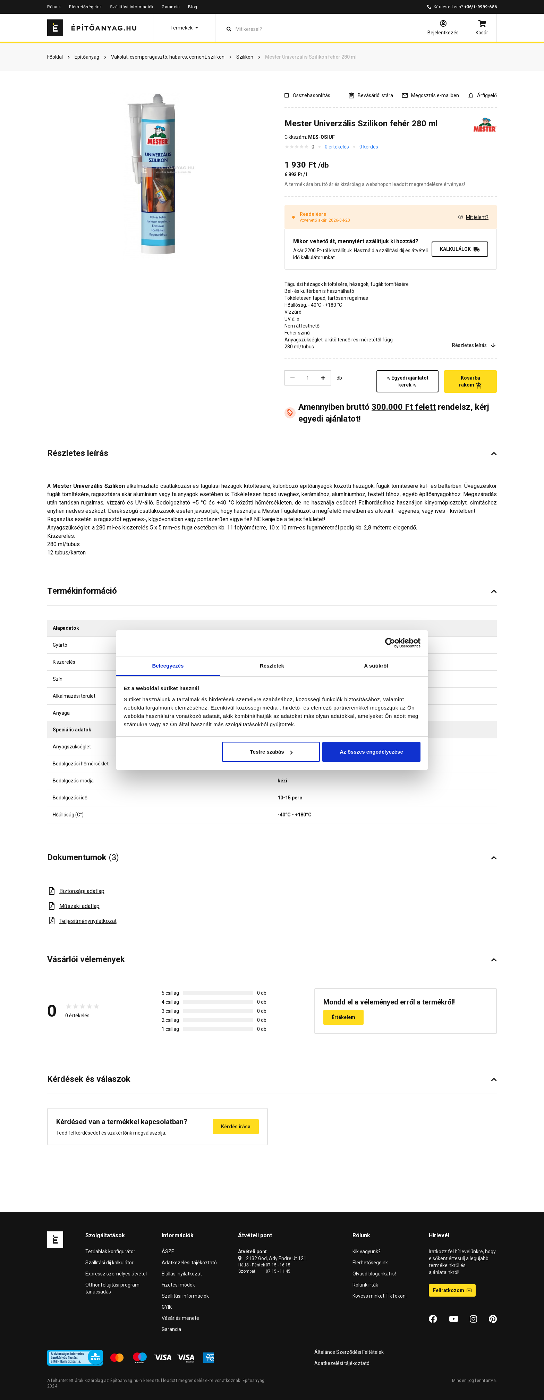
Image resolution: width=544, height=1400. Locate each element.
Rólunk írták (365, 1285)
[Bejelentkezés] (443, 28)
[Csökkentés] (292, 378)
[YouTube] (453, 1319)
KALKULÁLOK (460, 249)
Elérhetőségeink (85, 7)
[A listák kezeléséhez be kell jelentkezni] (370, 95)
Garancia (171, 7)
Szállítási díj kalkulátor (109, 1262)
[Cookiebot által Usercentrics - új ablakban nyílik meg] (390, 643)
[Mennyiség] (308, 377)
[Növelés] (323, 378)
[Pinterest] (493, 1319)
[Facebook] (433, 1319)
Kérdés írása (235, 1126)
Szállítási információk (131, 7)
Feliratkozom (452, 1290)
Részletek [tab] (272, 666)
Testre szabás (271, 752)
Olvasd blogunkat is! (374, 1273)
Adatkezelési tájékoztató (189, 1262)
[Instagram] (473, 1319)
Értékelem (343, 1017)
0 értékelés (337, 147)
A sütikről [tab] (376, 666)
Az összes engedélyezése (371, 752)
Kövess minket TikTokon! (379, 1296)
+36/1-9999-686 (480, 7)
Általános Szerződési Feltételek (349, 1352)
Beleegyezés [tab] (168, 666)
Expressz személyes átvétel (116, 1273)
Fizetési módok (178, 1285)
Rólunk (54, 7)
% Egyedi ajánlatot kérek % (407, 381)
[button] (184, 28)
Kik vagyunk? (366, 1251)
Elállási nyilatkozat (182, 1273)
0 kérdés (368, 147)
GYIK (167, 1307)
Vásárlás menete (180, 1318)
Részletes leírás (474, 345)
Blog (192, 7)
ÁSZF (168, 1251)
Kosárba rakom (470, 381)
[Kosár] (482, 28)
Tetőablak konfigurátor (110, 1251)
